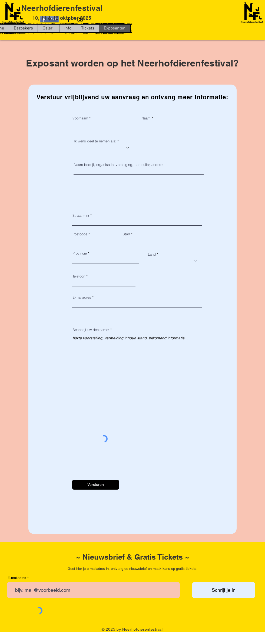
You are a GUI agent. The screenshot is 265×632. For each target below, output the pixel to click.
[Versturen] (95, 485)
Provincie (79, 253)
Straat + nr (80, 215)
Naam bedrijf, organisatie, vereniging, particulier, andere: (118, 164)
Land (152, 254)
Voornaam (80, 118)
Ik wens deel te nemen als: (95, 141)
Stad (126, 234)
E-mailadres (81, 297)
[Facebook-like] (181, 33)
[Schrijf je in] (223, 590)
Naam (146, 118)
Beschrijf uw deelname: (90, 330)
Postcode (79, 234)
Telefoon (78, 276)
